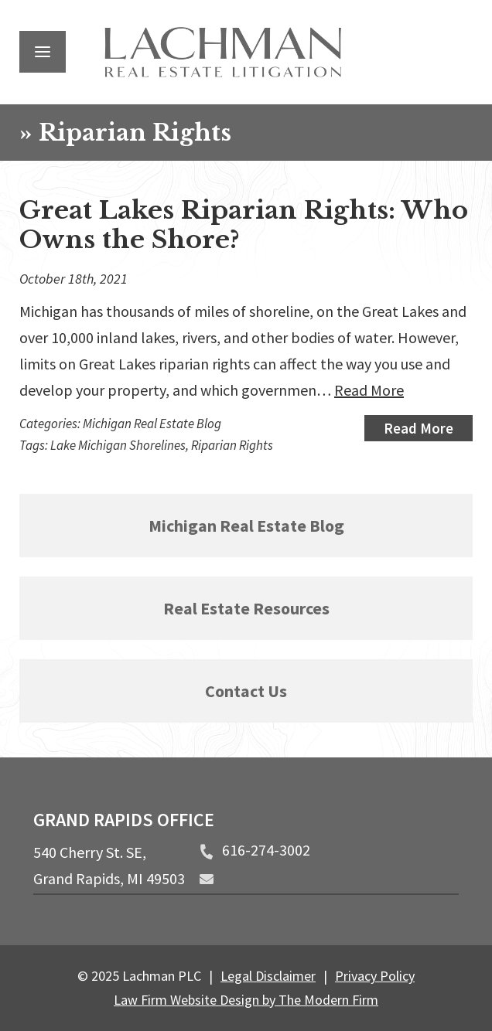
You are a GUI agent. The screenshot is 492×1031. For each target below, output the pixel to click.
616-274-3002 (266, 849)
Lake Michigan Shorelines (118, 445)
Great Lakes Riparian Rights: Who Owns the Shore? (243, 225)
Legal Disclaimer (268, 976)
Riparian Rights (232, 445)
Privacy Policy (375, 976)
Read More (369, 390)
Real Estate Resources (246, 608)
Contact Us (246, 691)
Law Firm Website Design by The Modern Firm (246, 1000)
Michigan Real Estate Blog (152, 423)
